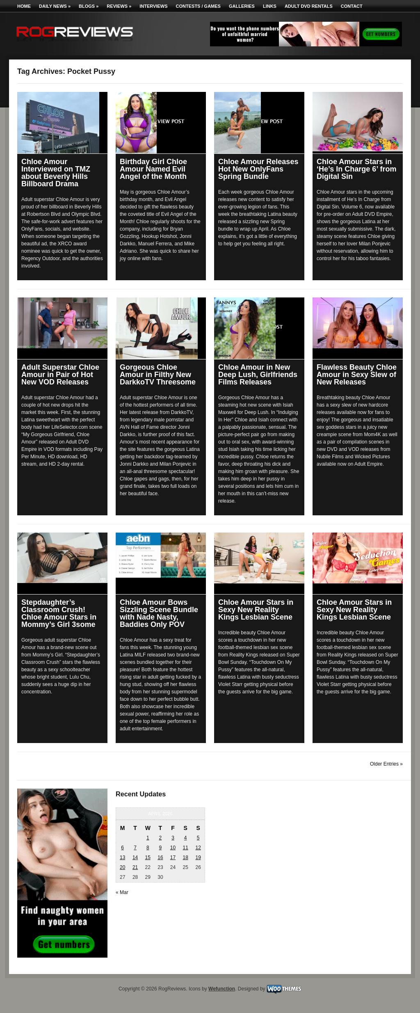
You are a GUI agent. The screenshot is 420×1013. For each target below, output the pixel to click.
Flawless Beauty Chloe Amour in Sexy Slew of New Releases (357, 374)
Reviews (119, 6)
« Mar (122, 892)
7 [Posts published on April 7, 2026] (135, 848)
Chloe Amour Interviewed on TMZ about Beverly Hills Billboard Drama (55, 173)
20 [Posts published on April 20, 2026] (122, 867)
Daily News (55, 6)
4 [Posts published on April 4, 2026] (185, 838)
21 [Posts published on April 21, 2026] (135, 867)
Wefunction (221, 989)
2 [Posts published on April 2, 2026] (160, 838)
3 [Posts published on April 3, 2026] (172, 838)
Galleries (242, 6)
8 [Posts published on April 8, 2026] (147, 848)
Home (24, 6)
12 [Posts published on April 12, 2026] (198, 848)
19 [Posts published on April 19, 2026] (198, 857)
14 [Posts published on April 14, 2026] (135, 857)
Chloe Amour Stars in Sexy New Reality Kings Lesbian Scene (255, 609)
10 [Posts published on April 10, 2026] (173, 848)
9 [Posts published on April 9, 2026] (160, 848)
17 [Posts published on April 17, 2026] (173, 857)
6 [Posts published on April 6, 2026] (122, 848)
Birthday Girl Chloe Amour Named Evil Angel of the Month (153, 169)
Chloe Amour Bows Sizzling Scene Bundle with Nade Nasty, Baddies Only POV (159, 613)
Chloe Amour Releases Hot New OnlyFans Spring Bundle (258, 169)
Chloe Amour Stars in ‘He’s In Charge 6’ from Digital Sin (356, 169)
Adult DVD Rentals (309, 6)
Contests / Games (198, 6)
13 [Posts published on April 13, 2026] (122, 857)
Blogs (88, 6)
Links (269, 6)
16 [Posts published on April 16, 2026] (160, 857)
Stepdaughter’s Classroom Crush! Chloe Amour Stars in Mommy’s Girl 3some (58, 613)
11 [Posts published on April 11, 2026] (185, 848)
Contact (352, 6)
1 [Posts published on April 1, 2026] (147, 838)
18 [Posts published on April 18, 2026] (185, 857)
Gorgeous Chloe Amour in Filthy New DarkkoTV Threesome (158, 374)
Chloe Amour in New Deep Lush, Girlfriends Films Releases (257, 374)
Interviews (153, 6)
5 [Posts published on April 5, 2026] (198, 838)
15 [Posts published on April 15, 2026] (148, 857)
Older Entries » (386, 764)
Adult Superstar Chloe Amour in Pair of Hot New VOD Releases (60, 374)
